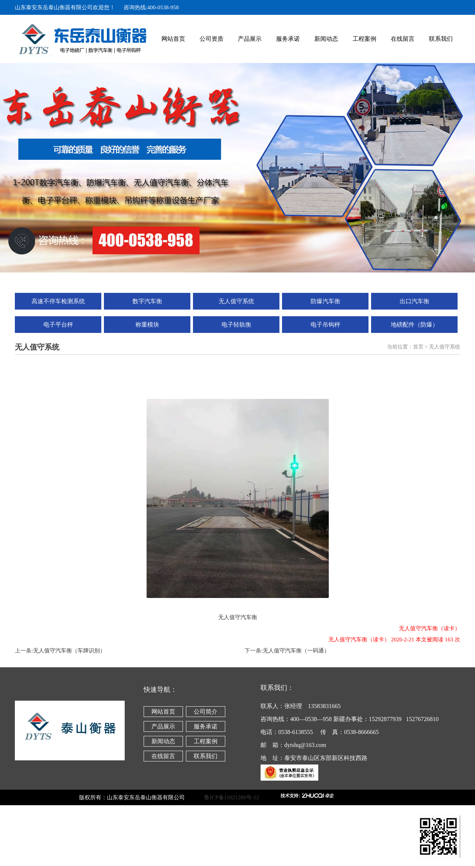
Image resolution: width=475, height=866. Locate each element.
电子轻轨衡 (236, 324)
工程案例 (364, 39)
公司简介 (205, 711)
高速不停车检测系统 (58, 301)
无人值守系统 (236, 301)
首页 (418, 347)
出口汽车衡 (414, 301)
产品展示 (250, 39)
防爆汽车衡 (325, 301)
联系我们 (441, 39)
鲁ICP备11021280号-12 (241, 797)
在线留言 (403, 39)
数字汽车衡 (147, 301)
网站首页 (173, 39)
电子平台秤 (58, 324)
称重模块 (147, 324)
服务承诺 (288, 39)
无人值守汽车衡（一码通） (296, 651)
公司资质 (211, 39)
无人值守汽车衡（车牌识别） (69, 651)
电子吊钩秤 (325, 324)
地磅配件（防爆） (414, 324)
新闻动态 (326, 39)
